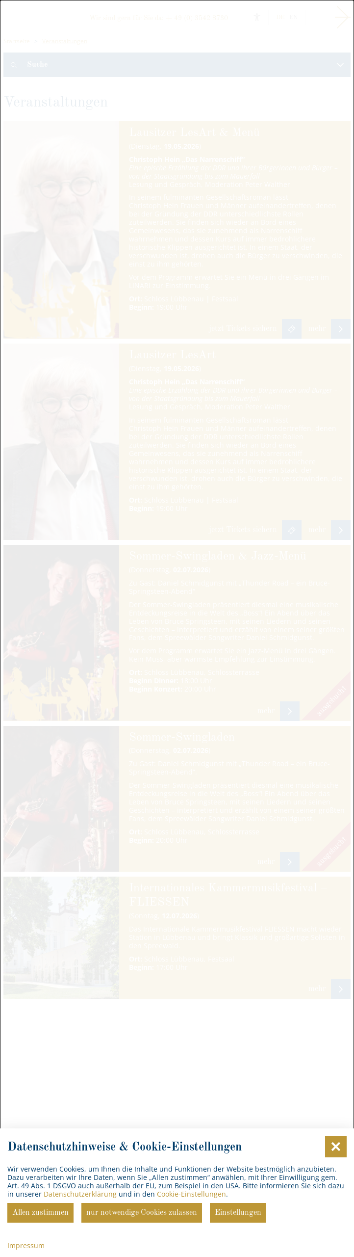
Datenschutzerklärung (80, 1194)
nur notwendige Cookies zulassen (141, 1213)
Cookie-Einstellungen (191, 1194)
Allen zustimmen (40, 1213)
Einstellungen (238, 1213)
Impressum (26, 1245)
